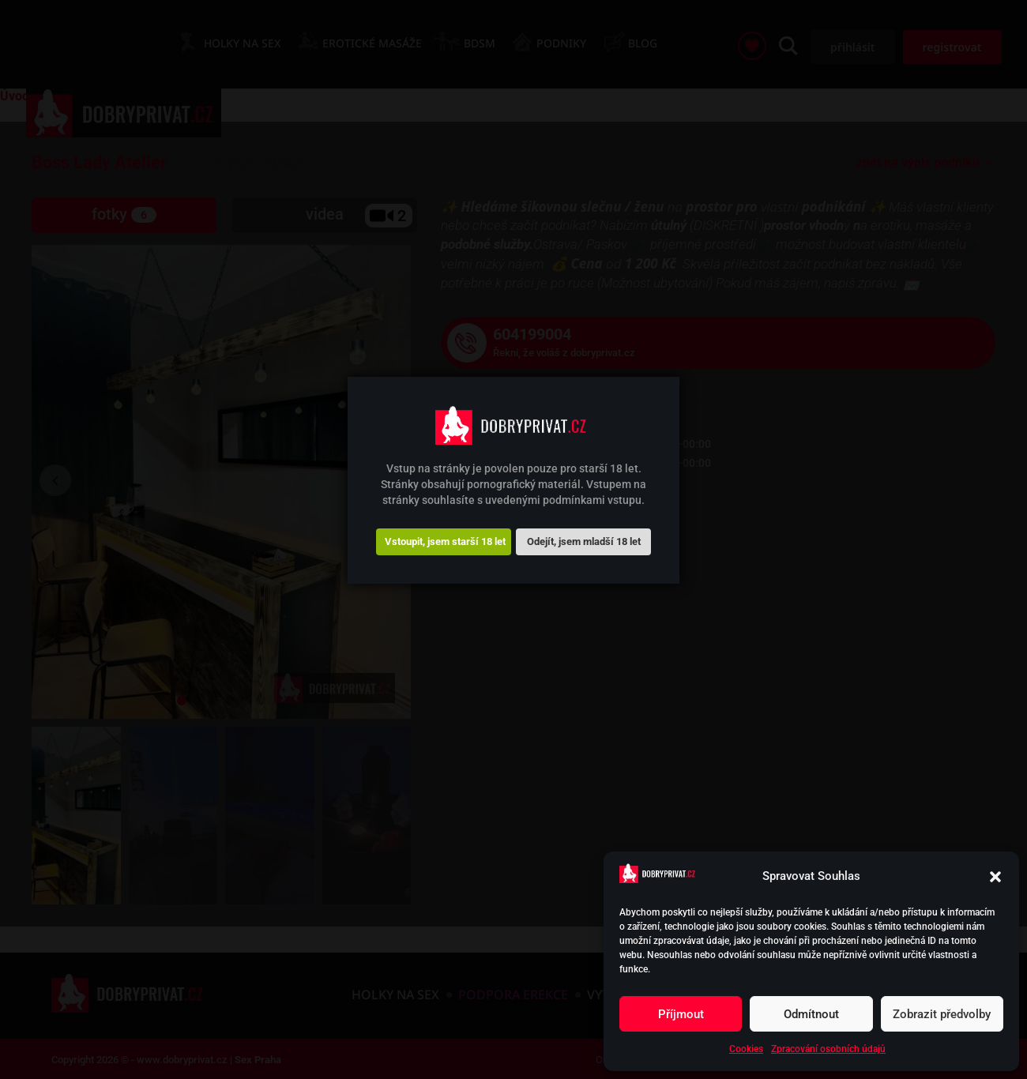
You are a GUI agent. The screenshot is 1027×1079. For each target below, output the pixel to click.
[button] (995, 877)
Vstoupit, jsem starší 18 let (445, 541)
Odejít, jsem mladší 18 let (584, 541)
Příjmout (681, 1014)
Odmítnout (811, 1014)
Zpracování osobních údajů (828, 1049)
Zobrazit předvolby (942, 1014)
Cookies (746, 1049)
